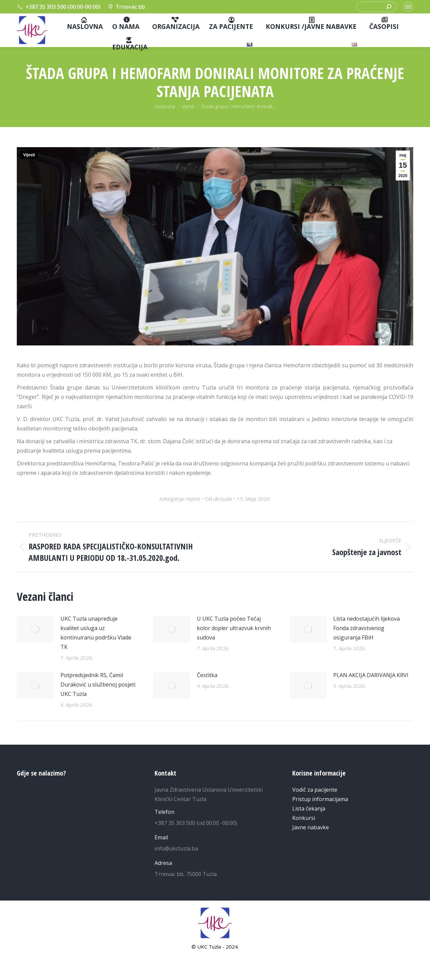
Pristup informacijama (320, 799)
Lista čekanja (308, 808)
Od (218, 498)
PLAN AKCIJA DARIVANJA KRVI (370, 675)
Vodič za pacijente (314, 789)
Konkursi (303, 818)
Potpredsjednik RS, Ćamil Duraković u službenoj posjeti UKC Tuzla (97, 684)
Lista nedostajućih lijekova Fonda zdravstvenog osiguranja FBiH (366, 628)
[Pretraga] (376, 6)
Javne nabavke (310, 827)
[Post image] (35, 629)
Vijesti (29, 155)
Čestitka (207, 675)
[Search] (388, 6)
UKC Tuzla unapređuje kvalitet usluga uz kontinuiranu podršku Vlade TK (95, 633)
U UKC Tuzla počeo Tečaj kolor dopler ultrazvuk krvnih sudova (234, 628)
